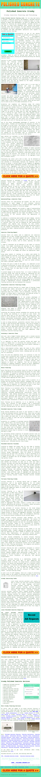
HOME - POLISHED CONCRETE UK (20, 762)
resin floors (21, 396)
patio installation (11, 713)
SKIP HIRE (35, 711)
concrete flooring (22, 672)
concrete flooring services (8, 607)
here (25, 678)
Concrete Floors (5, 738)
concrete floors (17, 591)
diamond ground (5, 155)
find (6, 659)
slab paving (4, 714)
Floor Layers (15, 737)
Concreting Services (15, 735)
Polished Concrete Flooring (12, 734)
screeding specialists (26, 717)
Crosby (25, 180)
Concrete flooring (6, 180)
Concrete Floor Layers (28, 740)
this (37, 575)
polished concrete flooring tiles (17, 413)
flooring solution (18, 675)
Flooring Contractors (28, 734)
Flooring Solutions (16, 738)
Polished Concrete (6, 737)
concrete (9, 193)
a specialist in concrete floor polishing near (25, 624)
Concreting (23, 737)
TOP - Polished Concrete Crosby (10, 756)
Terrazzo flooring (6, 481)
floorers (35, 714)
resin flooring (36, 398)
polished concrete (35, 19)
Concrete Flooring (29, 746)
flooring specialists (29, 720)
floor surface (11, 76)
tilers (25, 715)
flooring (9, 64)
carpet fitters (29, 713)
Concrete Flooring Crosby (27, 756)
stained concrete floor (33, 360)
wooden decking (36, 718)
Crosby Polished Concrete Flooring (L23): (13, 18)
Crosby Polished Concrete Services (15, 681)
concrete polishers (24, 189)
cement (32, 169)
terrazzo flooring (20, 508)
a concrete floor (14, 117)
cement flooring (11, 592)
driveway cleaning (11, 715)
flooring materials (26, 47)
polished (3, 134)
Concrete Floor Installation (31, 735)
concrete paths (20, 714)
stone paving (20, 718)
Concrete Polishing (13, 744)
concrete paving (5, 718)
